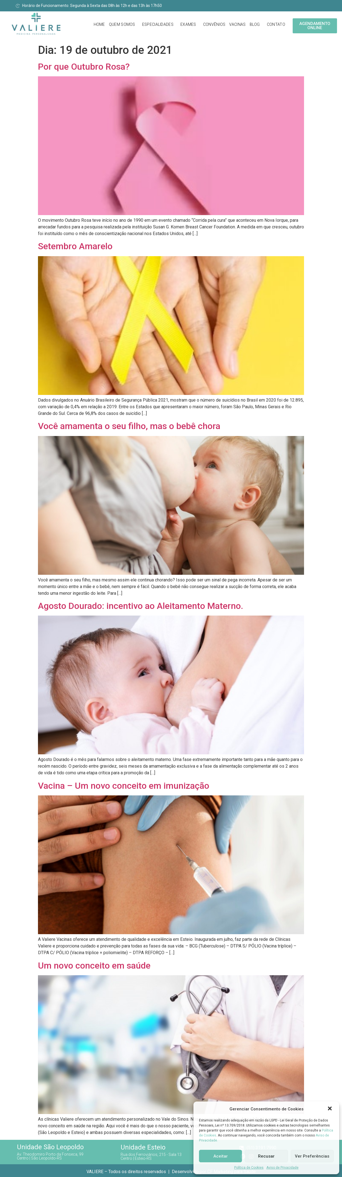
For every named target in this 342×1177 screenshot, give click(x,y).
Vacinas (237, 24)
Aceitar (220, 1156)
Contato (276, 24)
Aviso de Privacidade (282, 1168)
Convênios (214, 24)
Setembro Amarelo (75, 246)
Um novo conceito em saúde (94, 965)
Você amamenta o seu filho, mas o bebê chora (129, 426)
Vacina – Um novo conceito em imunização (123, 785)
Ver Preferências (312, 1156)
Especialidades (157, 24)
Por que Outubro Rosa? (84, 66)
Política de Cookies (249, 1168)
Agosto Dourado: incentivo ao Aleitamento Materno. (140, 606)
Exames (188, 24)
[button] (330, 1109)
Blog (255, 24)
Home (99, 24)
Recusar (266, 1156)
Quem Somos (122, 24)
